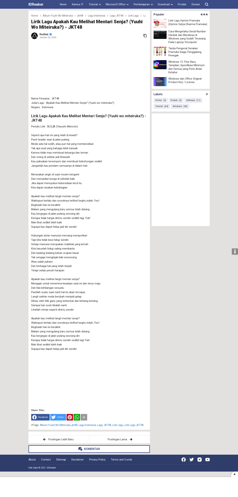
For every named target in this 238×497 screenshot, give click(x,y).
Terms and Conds (121, 459)
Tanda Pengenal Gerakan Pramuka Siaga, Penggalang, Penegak (185, 52)
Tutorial (161, 106)
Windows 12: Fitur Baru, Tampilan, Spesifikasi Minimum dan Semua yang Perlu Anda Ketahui (186, 67)
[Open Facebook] (183, 459)
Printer (160, 100)
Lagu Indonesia (87, 425)
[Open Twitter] (191, 459)
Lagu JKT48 (104, 425)
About (32, 459)
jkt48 (74, 425)
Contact (46, 459)
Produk (182, 4)
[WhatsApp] (77, 417)
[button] (207, 4)
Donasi (196, 4)
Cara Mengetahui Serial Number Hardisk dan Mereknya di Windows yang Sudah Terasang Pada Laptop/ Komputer (187, 37)
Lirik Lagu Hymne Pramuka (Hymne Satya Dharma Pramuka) (187, 22)
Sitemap (61, 459)
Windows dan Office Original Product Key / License (185, 80)
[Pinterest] (70, 417)
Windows (180, 106)
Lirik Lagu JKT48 (134, 425)
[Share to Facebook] (40, 417)
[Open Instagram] (199, 459)
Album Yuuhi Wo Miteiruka (55, 425)
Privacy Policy (97, 459)
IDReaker (36, 4)
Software (193, 100)
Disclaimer (77, 459)
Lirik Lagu (117, 425)
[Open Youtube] (207, 459)
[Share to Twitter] (58, 417)
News (63, 4)
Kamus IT (77, 4)
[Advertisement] (89, 68)
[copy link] (145, 36)
